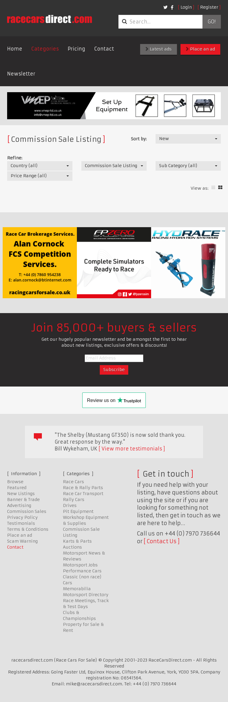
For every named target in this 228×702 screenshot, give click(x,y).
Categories (45, 49)
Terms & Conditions (27, 529)
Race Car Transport (83, 493)
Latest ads (158, 49)
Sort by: (139, 139)
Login (186, 7)
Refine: (14, 158)
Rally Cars (73, 499)
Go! (212, 22)
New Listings (21, 493)
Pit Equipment (78, 511)
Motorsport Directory (85, 594)
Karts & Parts (77, 541)
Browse (15, 481)
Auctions (72, 547)
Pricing (76, 49)
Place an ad (200, 49)
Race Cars (73, 481)
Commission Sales (26, 511)
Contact (104, 49)
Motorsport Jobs (80, 565)
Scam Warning (22, 541)
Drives (70, 505)
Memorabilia (77, 588)
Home (14, 49)
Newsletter (21, 74)
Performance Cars (82, 571)
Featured (16, 487)
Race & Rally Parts (83, 487)
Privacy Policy (22, 517)
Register (209, 7)
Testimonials (21, 523)
